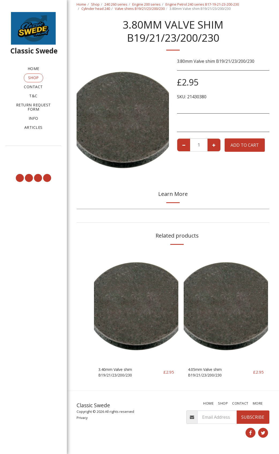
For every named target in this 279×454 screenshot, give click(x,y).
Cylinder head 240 (95, 8)
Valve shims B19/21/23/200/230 (140, 8)
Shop (95, 4)
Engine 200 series (146, 4)
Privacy (82, 419)
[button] (33, 153)
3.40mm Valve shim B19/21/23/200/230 (117, 373)
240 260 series (115, 4)
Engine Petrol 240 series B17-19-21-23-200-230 (202, 4)
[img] (136, 306)
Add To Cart (245, 145)
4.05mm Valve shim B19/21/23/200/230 (207, 373)
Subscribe (252, 419)
